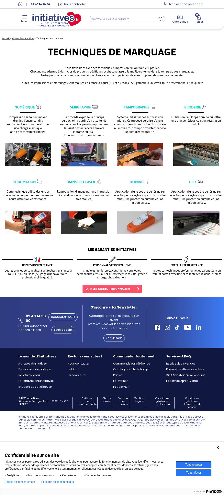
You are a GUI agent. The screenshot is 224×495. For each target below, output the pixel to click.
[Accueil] (20, 4)
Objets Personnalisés (23, 38)
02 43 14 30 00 (40, 4)
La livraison (120, 381)
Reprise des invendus (181, 364)
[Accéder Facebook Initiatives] (157, 328)
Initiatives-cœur (29, 375)
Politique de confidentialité (87, 401)
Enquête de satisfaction (35, 387)
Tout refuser (193, 472)
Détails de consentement (20, 481)
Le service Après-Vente (182, 381)
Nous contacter (78, 364)
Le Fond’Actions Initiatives (36, 381)
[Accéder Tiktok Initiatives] (177, 328)
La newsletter (77, 375)
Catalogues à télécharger (131, 369)
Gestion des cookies (123, 401)
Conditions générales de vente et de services (192, 403)
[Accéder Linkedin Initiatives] (198, 328)
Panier (117, 375)
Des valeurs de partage (34, 369)
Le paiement (121, 387)
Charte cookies (107, 400)
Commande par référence (131, 364)
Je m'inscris (114, 338)
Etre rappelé (63, 330)
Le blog (72, 369)
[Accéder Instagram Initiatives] (167, 328)
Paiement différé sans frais (185, 369)
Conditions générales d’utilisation (162, 401)
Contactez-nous (63, 317)
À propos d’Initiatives (32, 364)
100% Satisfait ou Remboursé (186, 375)
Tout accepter (193, 464)
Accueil (6, 38)
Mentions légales (140, 400)
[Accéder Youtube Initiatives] (187, 328)
